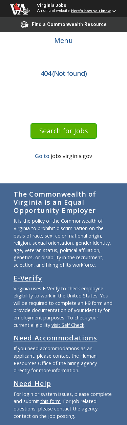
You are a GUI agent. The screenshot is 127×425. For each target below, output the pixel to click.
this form (50, 401)
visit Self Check (67, 325)
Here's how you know (91, 10)
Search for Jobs (63, 130)
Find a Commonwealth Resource (64, 24)
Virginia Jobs (51, 5)
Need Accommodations (55, 337)
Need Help (32, 383)
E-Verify (28, 278)
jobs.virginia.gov (71, 156)
